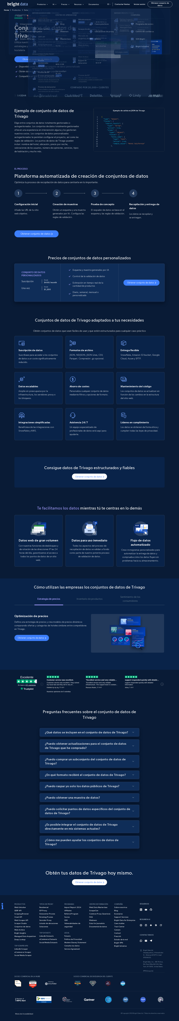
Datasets (28, 10)
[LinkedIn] (140, 909)
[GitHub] (150, 909)
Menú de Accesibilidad (24, 1014)
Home (6, 10)
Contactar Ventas (122, 4)
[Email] (145, 940)
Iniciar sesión (139, 4)
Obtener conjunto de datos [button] (160, 4)
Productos (16, 10)
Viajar (37, 10)
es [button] (109, 4)
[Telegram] (150, 940)
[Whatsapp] (140, 940)
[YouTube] (145, 909)
